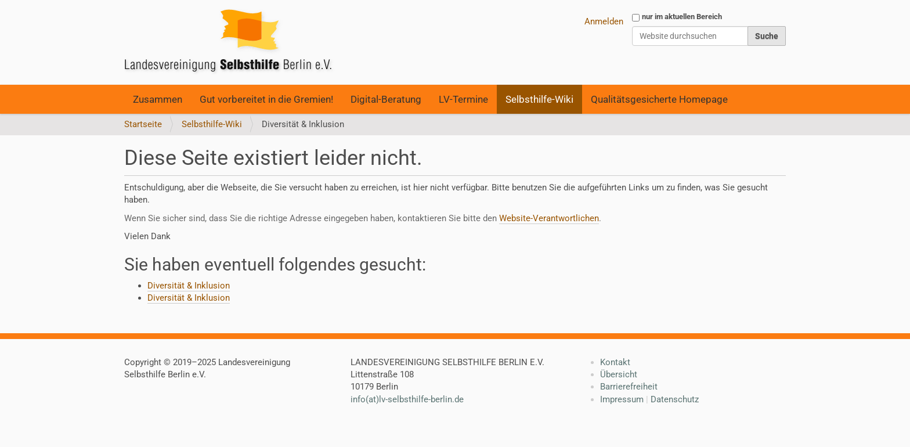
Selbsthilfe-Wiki (539, 99)
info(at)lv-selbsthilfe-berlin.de (407, 399)
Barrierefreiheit (629, 386)
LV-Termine (463, 99)
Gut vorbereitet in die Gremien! (266, 99)
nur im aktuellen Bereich (682, 16)
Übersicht (618, 374)
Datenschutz (675, 399)
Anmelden (603, 21)
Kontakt (615, 362)
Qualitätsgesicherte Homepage (659, 99)
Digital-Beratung (386, 99)
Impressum (622, 399)
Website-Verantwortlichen (549, 218)
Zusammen (157, 99)
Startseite (143, 124)
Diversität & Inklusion (188, 285)
